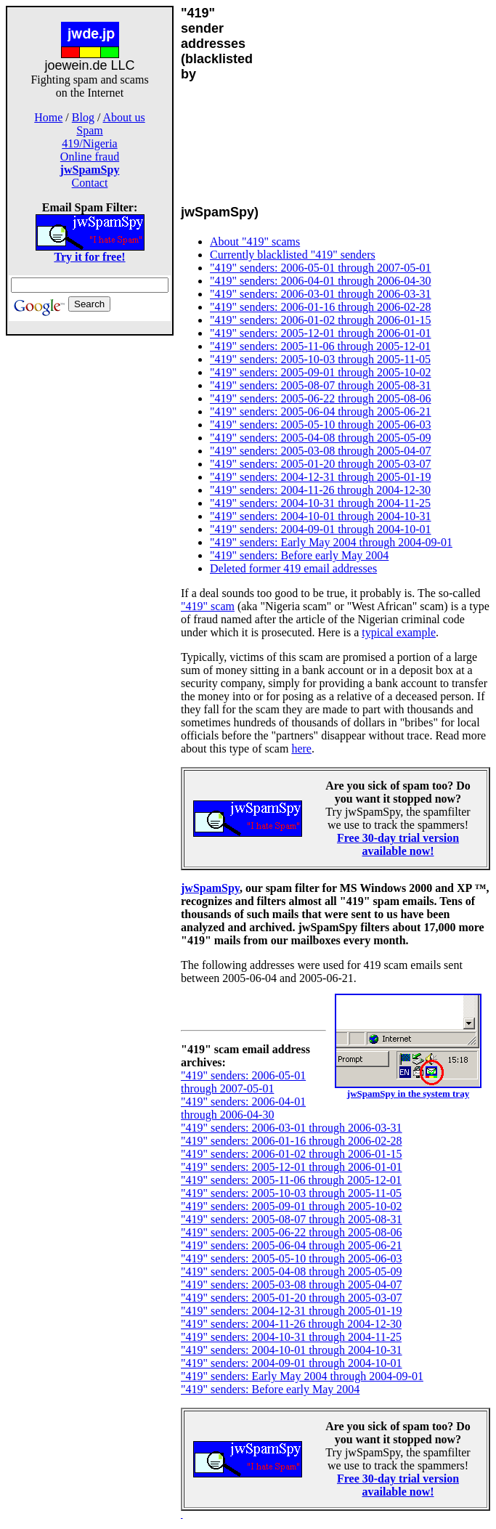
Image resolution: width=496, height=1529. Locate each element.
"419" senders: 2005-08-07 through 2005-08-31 (320, 385)
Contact (90, 183)
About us (124, 117)
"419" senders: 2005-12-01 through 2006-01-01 (320, 333)
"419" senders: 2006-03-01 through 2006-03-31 (320, 294)
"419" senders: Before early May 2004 (299, 555)
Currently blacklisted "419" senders (292, 254)
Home (48, 117)
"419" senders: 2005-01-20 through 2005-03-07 (320, 464)
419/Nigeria (89, 143)
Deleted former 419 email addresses (293, 568)
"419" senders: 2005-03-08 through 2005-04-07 (320, 451)
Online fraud (89, 156)
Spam (89, 130)
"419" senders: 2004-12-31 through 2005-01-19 (320, 477)
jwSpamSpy (210, 888)
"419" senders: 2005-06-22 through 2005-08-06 (320, 398)
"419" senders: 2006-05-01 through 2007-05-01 (320, 267)
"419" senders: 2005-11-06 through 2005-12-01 (320, 346)
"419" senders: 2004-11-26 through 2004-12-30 (320, 490)
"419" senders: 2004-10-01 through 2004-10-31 (320, 516)
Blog (83, 117)
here (301, 748)
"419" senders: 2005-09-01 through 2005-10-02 (320, 372)
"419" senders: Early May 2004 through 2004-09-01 (331, 542)
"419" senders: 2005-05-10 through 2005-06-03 (320, 424)
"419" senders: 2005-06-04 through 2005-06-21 (320, 411)
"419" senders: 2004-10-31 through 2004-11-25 (320, 503)
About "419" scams (255, 241)
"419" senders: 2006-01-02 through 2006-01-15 (320, 320)
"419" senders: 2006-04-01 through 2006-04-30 (320, 281)
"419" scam (208, 606)
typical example (399, 632)
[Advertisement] (90, 565)
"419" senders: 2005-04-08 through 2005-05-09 (320, 437)
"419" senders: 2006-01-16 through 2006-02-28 (320, 307)
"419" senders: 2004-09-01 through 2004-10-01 (320, 529)
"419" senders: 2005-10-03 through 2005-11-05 (320, 359)
